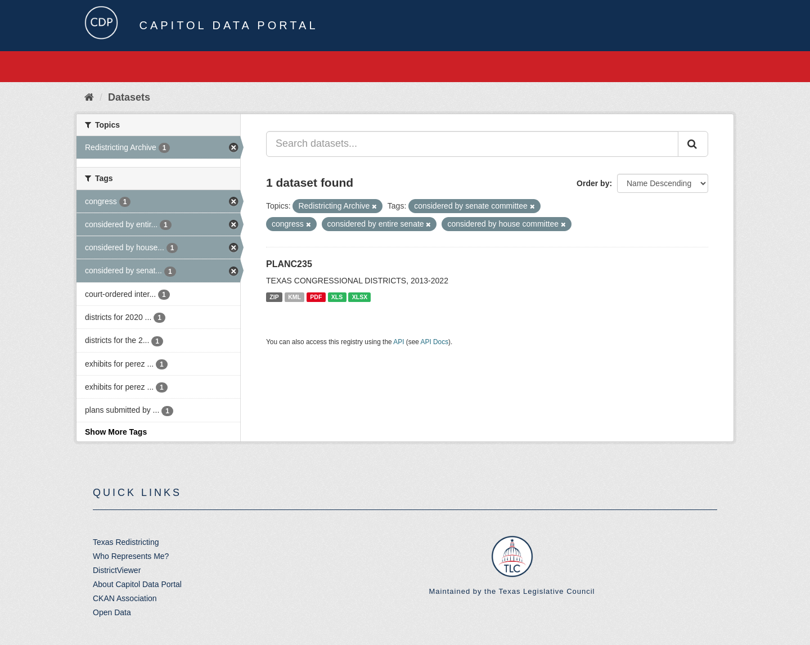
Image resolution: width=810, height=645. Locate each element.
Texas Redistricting (126, 542)
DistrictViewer (117, 570)
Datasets (129, 97)
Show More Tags (116, 431)
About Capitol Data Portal (137, 584)
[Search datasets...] (472, 144)
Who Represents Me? (131, 556)
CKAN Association (125, 598)
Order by (593, 183)
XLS (337, 297)
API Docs (435, 342)
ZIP (273, 297)
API (398, 342)
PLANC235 (289, 264)
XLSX (359, 297)
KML (294, 297)
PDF (316, 297)
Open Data (112, 612)
